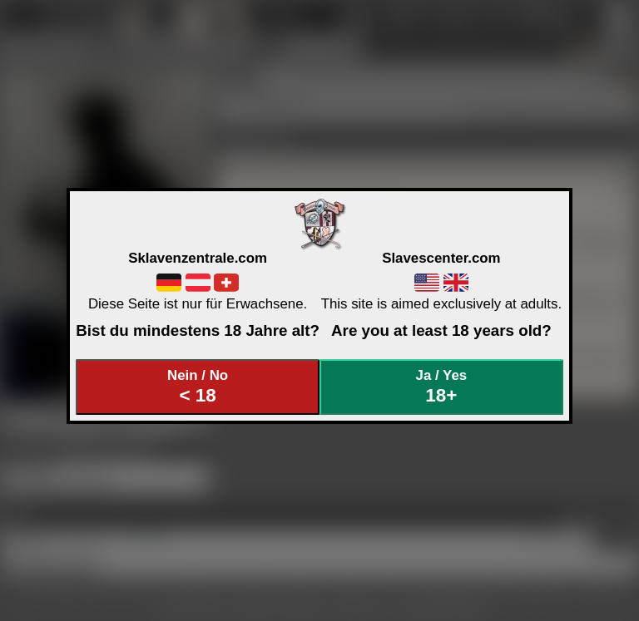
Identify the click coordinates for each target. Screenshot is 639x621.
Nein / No (198, 387)
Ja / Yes (442, 387)
